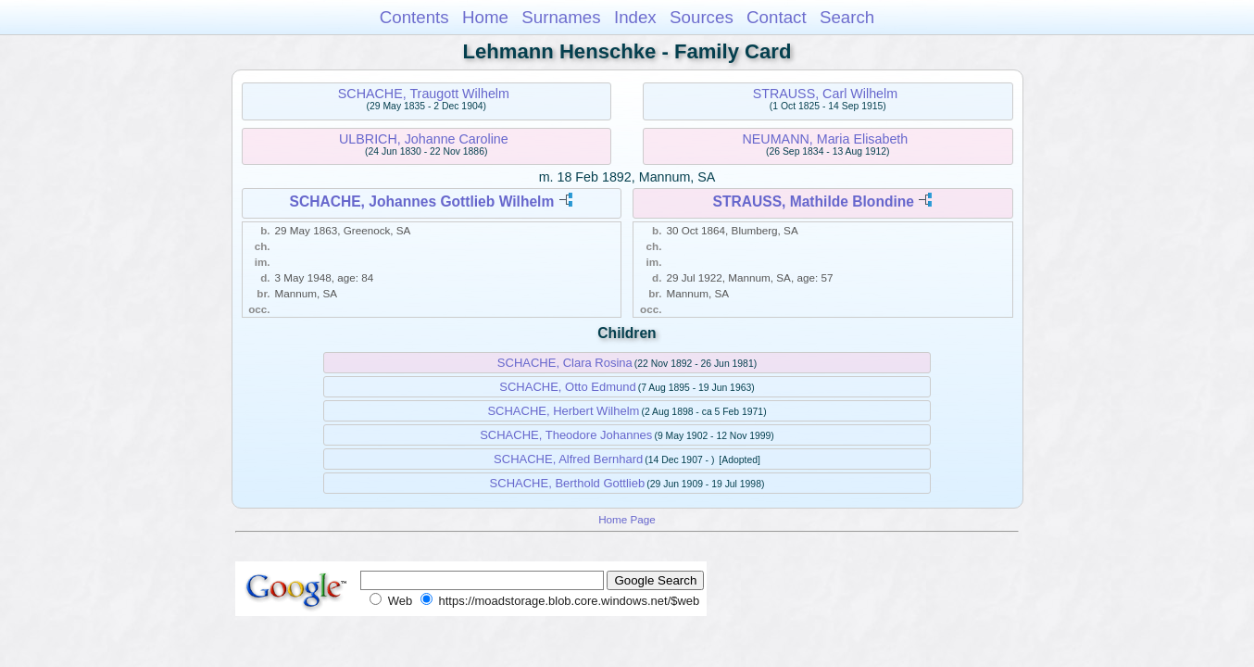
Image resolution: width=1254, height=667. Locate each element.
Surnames (560, 17)
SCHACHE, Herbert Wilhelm (563, 411)
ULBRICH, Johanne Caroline (423, 139)
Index (635, 17)
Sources (702, 17)
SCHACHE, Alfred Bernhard (568, 459)
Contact (776, 17)
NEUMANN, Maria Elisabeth (826, 139)
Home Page (627, 519)
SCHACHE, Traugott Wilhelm (423, 93)
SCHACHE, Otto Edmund (567, 387)
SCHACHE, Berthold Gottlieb (568, 483)
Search (847, 17)
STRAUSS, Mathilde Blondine (813, 201)
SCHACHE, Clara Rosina (565, 363)
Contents (414, 17)
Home (485, 17)
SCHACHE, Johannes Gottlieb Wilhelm (422, 201)
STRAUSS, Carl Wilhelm (825, 93)
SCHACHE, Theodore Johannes (566, 435)
